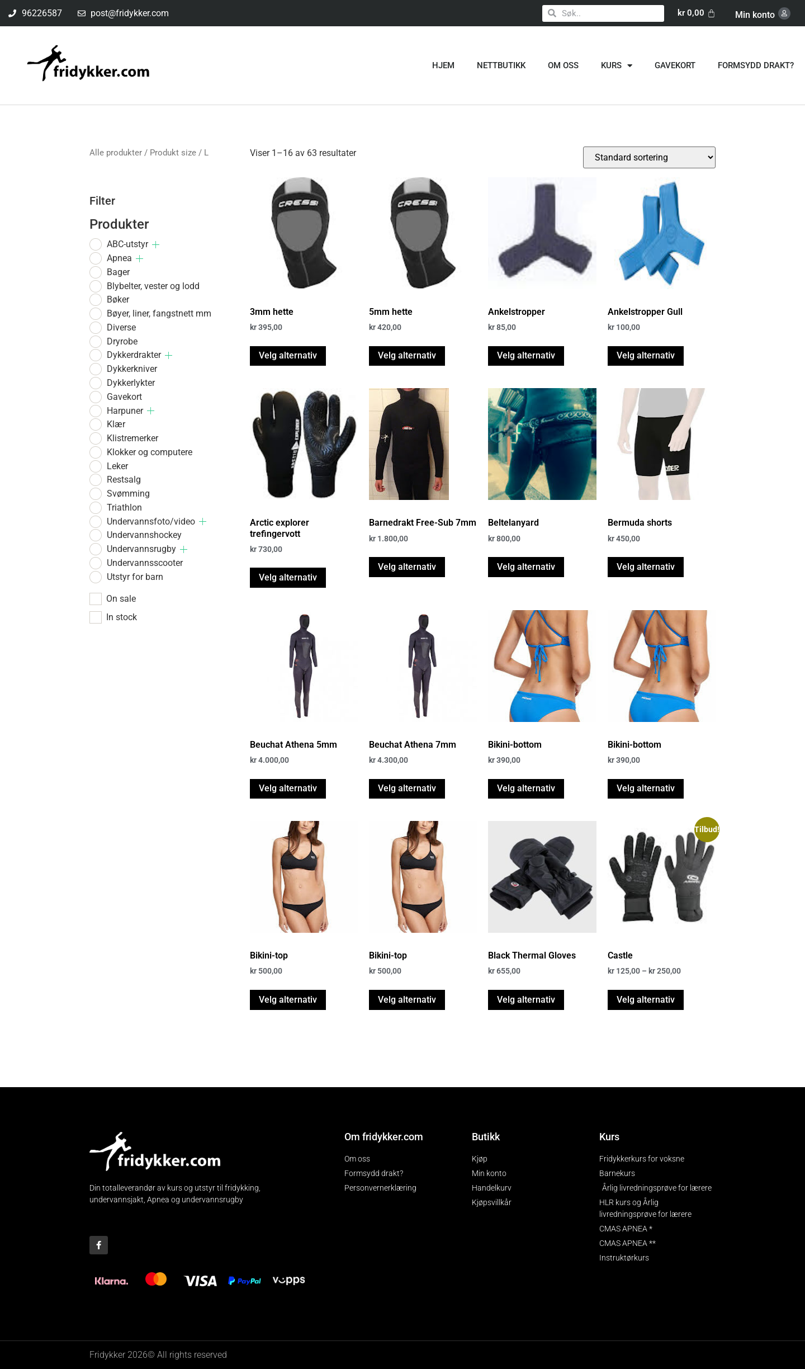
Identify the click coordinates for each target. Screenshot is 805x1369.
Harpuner (125, 410)
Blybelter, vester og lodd (153, 286)
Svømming (128, 493)
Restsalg (124, 479)
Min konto (755, 15)
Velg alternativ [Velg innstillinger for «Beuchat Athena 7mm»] (407, 788)
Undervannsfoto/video (151, 521)
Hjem (443, 65)
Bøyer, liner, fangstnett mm (159, 313)
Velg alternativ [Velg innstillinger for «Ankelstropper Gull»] (646, 355)
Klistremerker (132, 438)
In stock (121, 617)
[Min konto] (784, 13)
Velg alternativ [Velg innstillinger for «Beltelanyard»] (526, 566)
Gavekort (675, 65)
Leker (117, 466)
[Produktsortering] (649, 157)
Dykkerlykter (131, 382)
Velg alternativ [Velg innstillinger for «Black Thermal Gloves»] (526, 999)
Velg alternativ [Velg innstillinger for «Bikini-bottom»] (526, 788)
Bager (118, 272)
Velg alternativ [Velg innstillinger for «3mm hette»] (288, 355)
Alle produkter (115, 153)
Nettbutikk (501, 65)
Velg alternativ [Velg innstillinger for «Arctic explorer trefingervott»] (288, 577)
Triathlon (124, 507)
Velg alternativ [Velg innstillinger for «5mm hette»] (407, 355)
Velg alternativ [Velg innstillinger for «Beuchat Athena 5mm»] (288, 788)
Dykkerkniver (132, 369)
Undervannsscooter (145, 563)
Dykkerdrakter (134, 355)
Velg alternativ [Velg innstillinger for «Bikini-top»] (288, 999)
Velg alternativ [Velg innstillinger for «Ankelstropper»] (526, 355)
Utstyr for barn (135, 577)
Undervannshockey (144, 535)
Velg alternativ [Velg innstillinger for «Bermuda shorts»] (646, 566)
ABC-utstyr (127, 244)
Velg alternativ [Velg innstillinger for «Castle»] (646, 999)
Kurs (616, 65)
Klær (116, 424)
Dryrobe (122, 341)
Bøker (118, 299)
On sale (121, 598)
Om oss (563, 65)
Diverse (121, 327)
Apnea (119, 258)
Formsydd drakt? (756, 65)
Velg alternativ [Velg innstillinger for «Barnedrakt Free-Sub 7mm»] (407, 566)
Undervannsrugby (141, 549)
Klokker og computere (149, 452)
